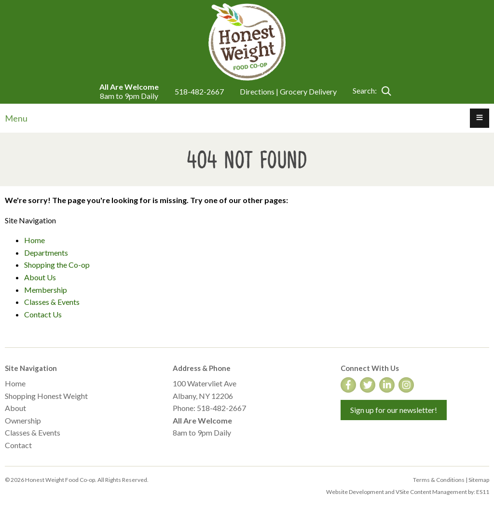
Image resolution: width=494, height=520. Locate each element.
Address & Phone (202, 368)
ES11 (482, 491)
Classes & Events (52, 301)
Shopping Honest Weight (46, 395)
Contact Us (43, 314)
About (15, 407)
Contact (18, 445)
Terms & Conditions (439, 479)
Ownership (23, 420)
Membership (45, 289)
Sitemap (478, 479)
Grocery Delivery (308, 91)
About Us (40, 277)
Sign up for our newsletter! (393, 409)
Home (34, 240)
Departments (46, 252)
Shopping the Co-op (57, 264)
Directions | (260, 91)
